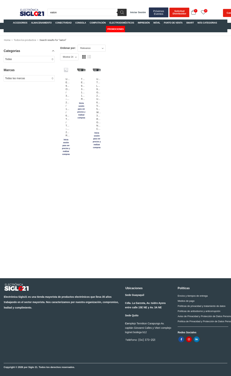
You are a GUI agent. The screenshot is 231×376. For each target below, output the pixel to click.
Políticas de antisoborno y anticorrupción (199, 311)
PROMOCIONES (115, 29)
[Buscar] (122, 12)
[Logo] (32, 12)
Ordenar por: (68, 48)
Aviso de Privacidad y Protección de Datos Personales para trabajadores (202, 316)
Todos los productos (25, 40)
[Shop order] (92, 48)
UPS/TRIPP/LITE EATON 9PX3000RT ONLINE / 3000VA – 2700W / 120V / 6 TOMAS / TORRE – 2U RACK (79, 104)
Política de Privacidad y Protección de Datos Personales (202, 321)
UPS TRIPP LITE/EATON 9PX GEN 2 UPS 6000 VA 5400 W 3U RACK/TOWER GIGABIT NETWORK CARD (165, 104)
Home (7, 40)
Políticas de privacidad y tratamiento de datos (201, 306)
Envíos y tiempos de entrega (193, 295)
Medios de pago (186, 301)
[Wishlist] (199, 12)
